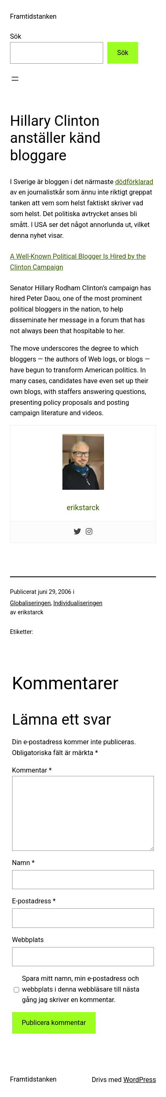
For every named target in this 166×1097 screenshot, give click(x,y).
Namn (23, 863)
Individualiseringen (77, 603)
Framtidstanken (33, 16)
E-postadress (34, 901)
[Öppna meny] (15, 79)
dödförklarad (134, 182)
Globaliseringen (30, 603)
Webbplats (28, 940)
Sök (15, 36)
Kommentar (32, 770)
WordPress (139, 1080)
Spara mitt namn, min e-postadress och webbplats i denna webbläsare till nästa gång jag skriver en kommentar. (80, 989)
